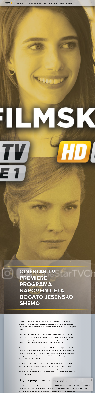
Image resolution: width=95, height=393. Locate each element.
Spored (29, 3)
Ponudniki (52, 3)
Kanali (20, 3)
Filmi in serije (40, 3)
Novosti (69, 3)
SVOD (61, 3)
